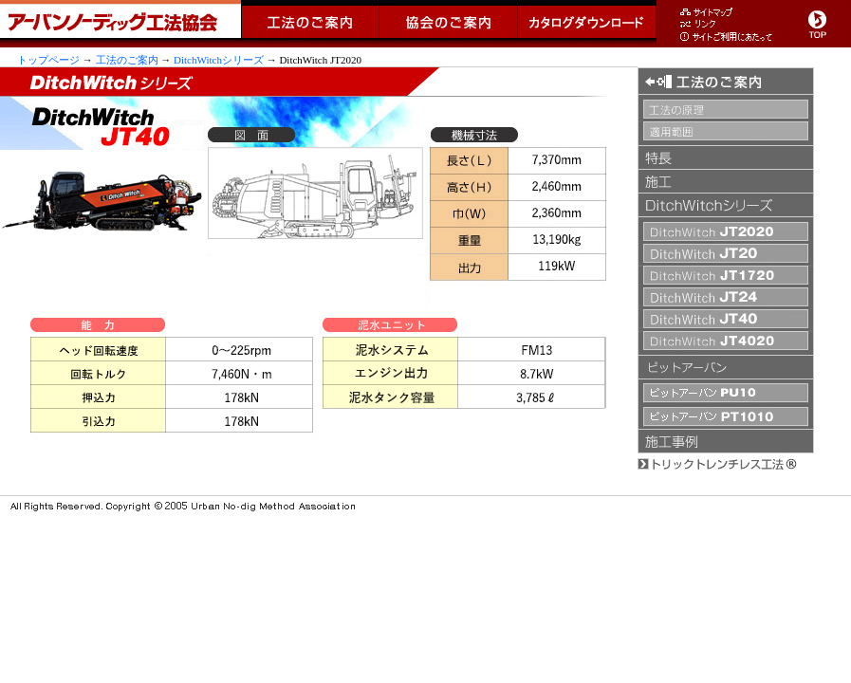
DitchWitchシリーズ (219, 59)
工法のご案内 (127, 59)
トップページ (48, 59)
